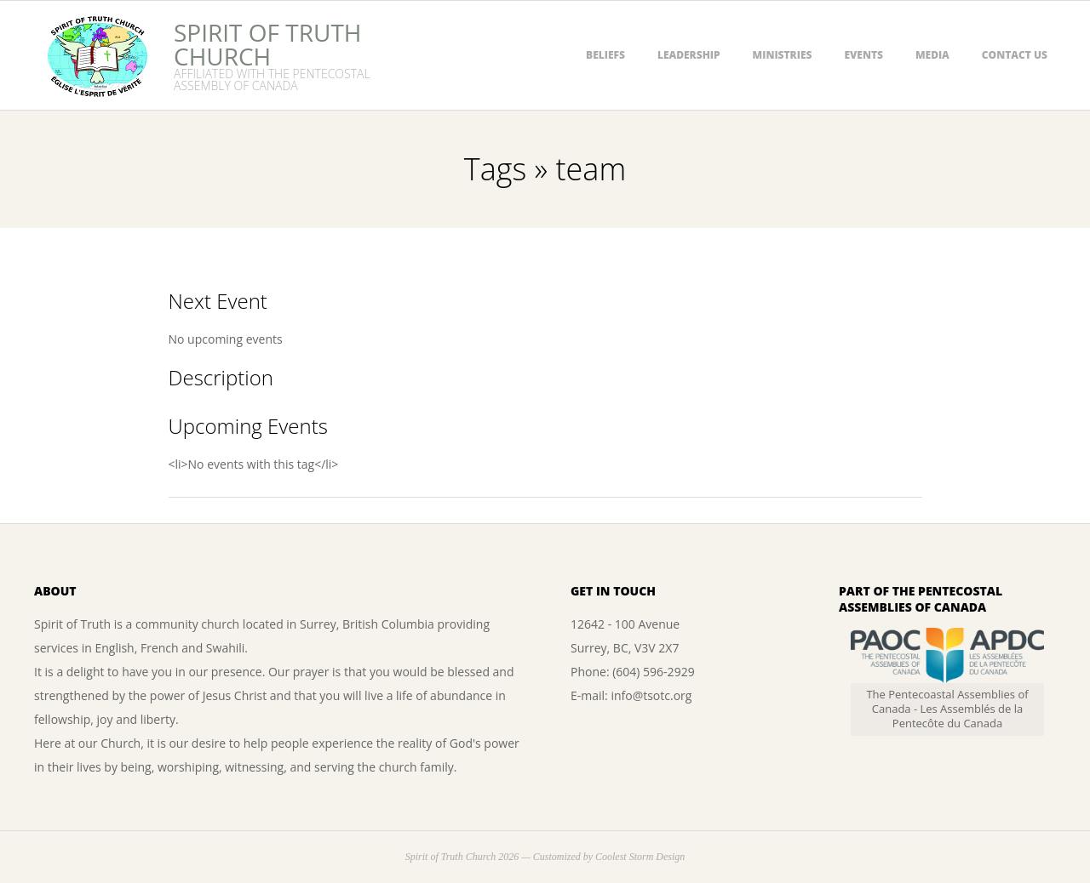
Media (932, 55)
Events (863, 55)
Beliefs (605, 55)
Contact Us (1014, 55)
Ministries (782, 55)
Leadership (688, 55)
